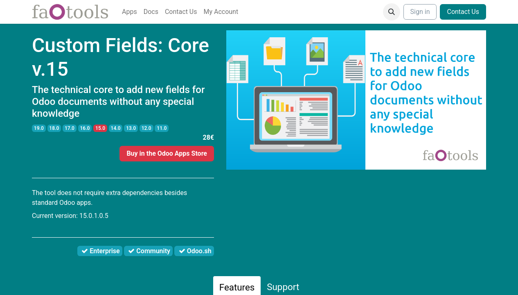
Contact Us (463, 12)
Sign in (420, 12)
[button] (391, 11)
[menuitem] (129, 12)
